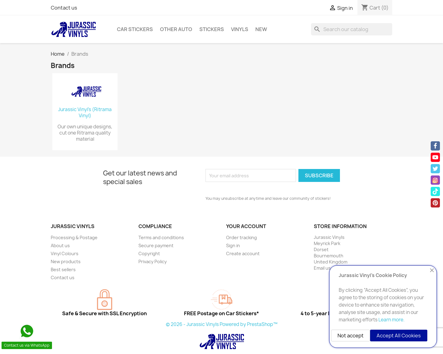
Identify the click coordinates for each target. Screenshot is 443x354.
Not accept (350, 335)
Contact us (64, 7)
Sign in (233, 245)
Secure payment (156, 245)
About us (60, 245)
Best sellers (63, 269)
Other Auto (176, 29)
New (261, 29)
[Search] (351, 29)
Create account (243, 253)
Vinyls (239, 29)
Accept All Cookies (399, 335)
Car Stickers (135, 29)
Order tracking (241, 237)
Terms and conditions (161, 237)
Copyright (149, 253)
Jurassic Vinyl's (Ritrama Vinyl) (85, 113)
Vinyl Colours (64, 253)
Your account (246, 226)
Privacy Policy (152, 261)
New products (66, 261)
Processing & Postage (74, 237)
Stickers (211, 29)
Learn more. (391, 319)
